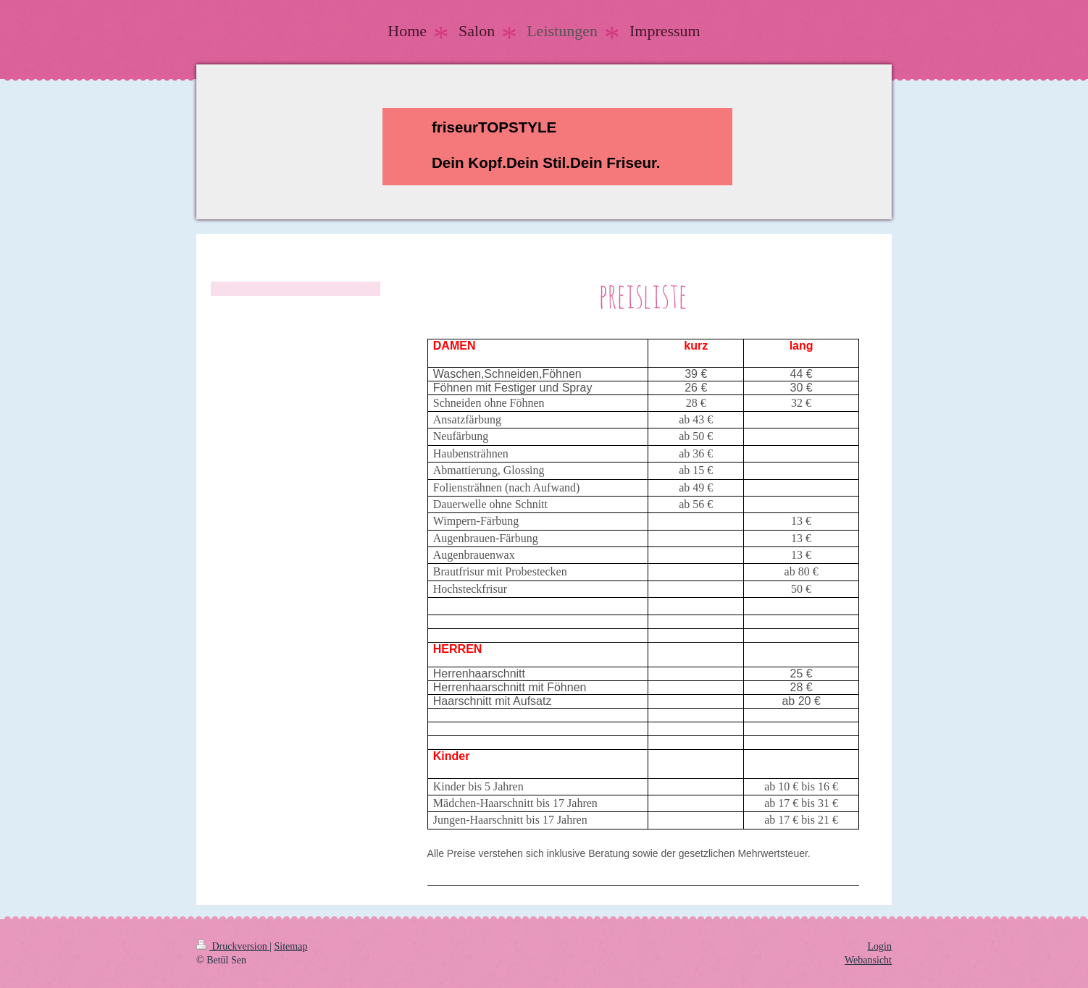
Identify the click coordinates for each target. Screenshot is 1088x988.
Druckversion (232, 946)
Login (880, 946)
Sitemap (291, 946)
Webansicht (868, 960)
